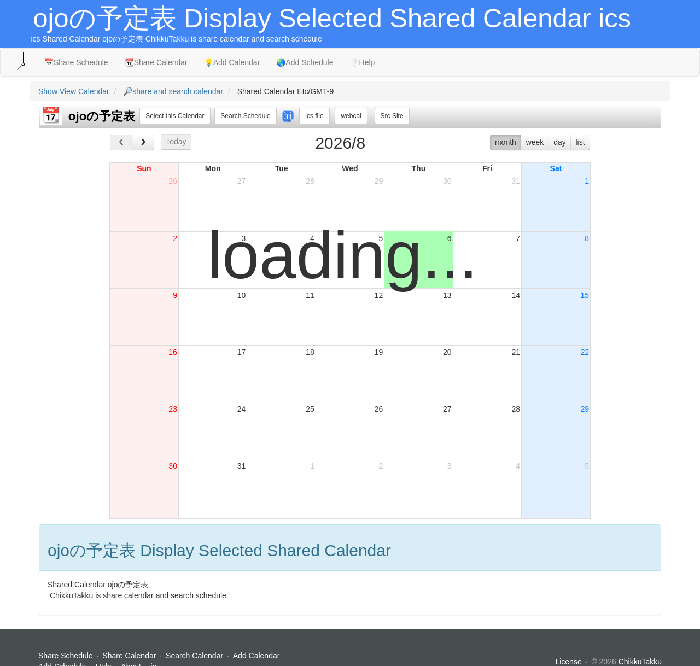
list (580, 142)
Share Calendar (129, 655)
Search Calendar (195, 655)
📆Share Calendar (156, 62)
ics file (314, 116)
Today (176, 141)
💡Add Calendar (232, 62)
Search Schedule (245, 116)
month (505, 142)
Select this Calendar (174, 116)
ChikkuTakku (640, 661)
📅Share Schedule (76, 62)
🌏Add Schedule (304, 62)
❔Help (362, 62)
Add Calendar (256, 655)
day (559, 142)
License (568, 661)
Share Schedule (65, 655)
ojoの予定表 (102, 116)
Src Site (392, 116)
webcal (351, 116)
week (535, 142)
